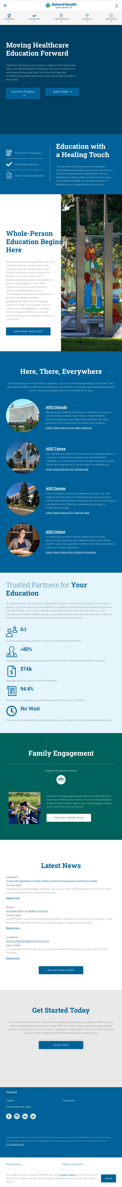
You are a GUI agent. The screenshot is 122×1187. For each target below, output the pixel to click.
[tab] (61, 777)
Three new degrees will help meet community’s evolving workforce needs (51, 880)
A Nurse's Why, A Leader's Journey (27, 911)
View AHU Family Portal (69, 817)
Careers (10, 1100)
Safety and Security (72, 1164)
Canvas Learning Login (18, 1106)
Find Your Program (23, 91)
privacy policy (67, 1174)
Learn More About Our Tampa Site (67, 469)
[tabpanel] (61, 805)
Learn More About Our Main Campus (69, 427)
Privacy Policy (13, 1164)
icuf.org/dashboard (15, 1144)
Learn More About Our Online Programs (71, 552)
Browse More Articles (61, 970)
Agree (108, 1178)
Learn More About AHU (28, 331)
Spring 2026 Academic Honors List (27, 941)
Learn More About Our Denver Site (67, 512)
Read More (13, 897)
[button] (5, 5)
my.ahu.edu (68, 1100)
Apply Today (60, 91)
